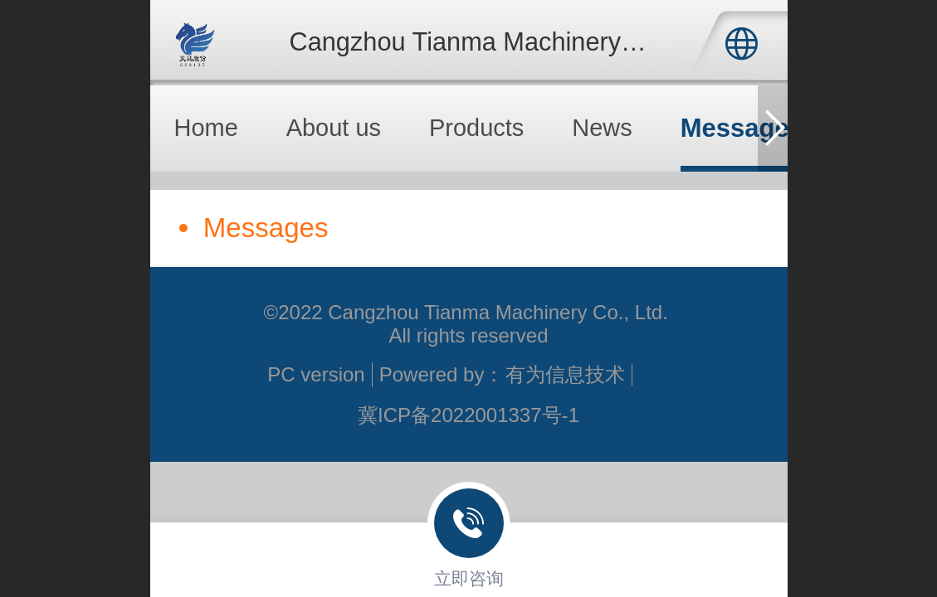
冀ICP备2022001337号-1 (468, 415)
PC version (315, 374)
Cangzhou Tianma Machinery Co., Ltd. (507, 41)
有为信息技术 (565, 374)
